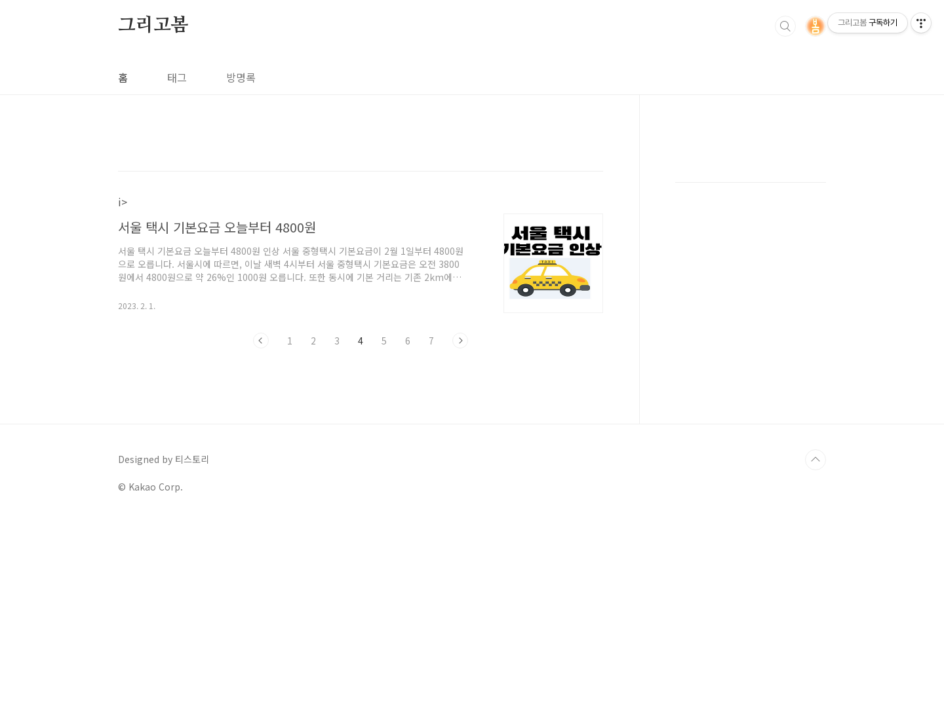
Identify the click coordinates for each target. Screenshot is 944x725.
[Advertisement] (750, 353)
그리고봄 (153, 25)
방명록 (241, 77)
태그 (177, 77)
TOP (815, 662)
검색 (785, 26)
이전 (261, 340)
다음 (460, 340)
